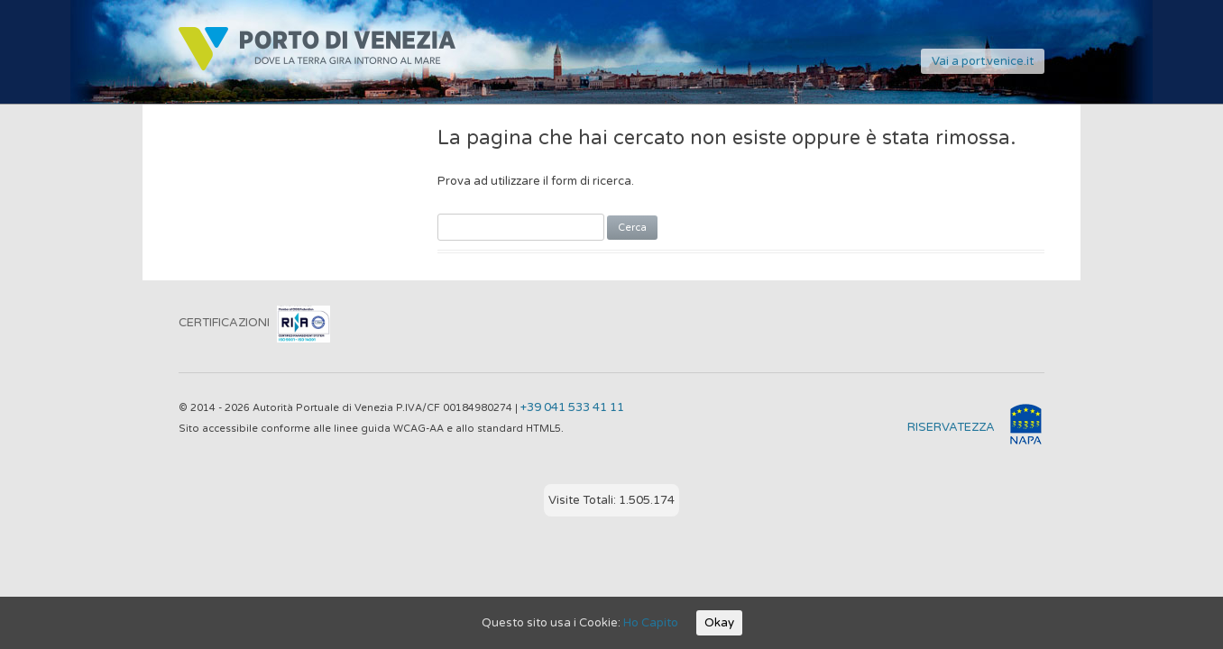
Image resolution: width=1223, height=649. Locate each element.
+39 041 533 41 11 (572, 407)
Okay (719, 623)
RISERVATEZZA (951, 427)
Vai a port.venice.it (983, 61)
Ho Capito (650, 623)
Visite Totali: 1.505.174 (611, 500)
